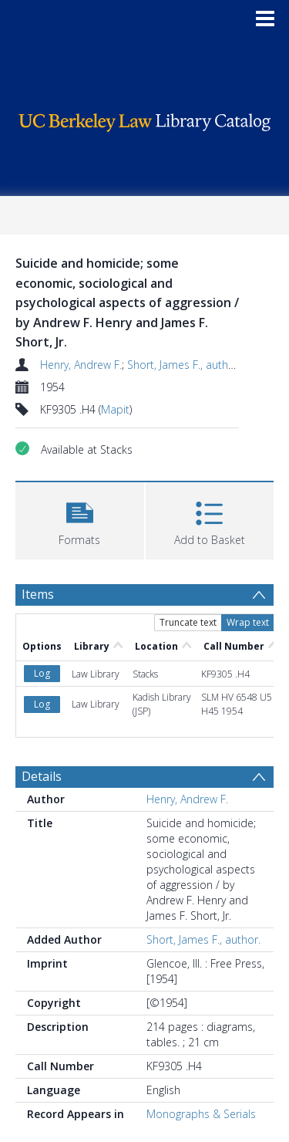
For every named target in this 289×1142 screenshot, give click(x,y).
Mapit (115, 409)
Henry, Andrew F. (81, 364)
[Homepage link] (144, 118)
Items (38, 594)
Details (42, 776)
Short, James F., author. (184, 364)
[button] (79, 519)
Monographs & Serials (201, 1114)
